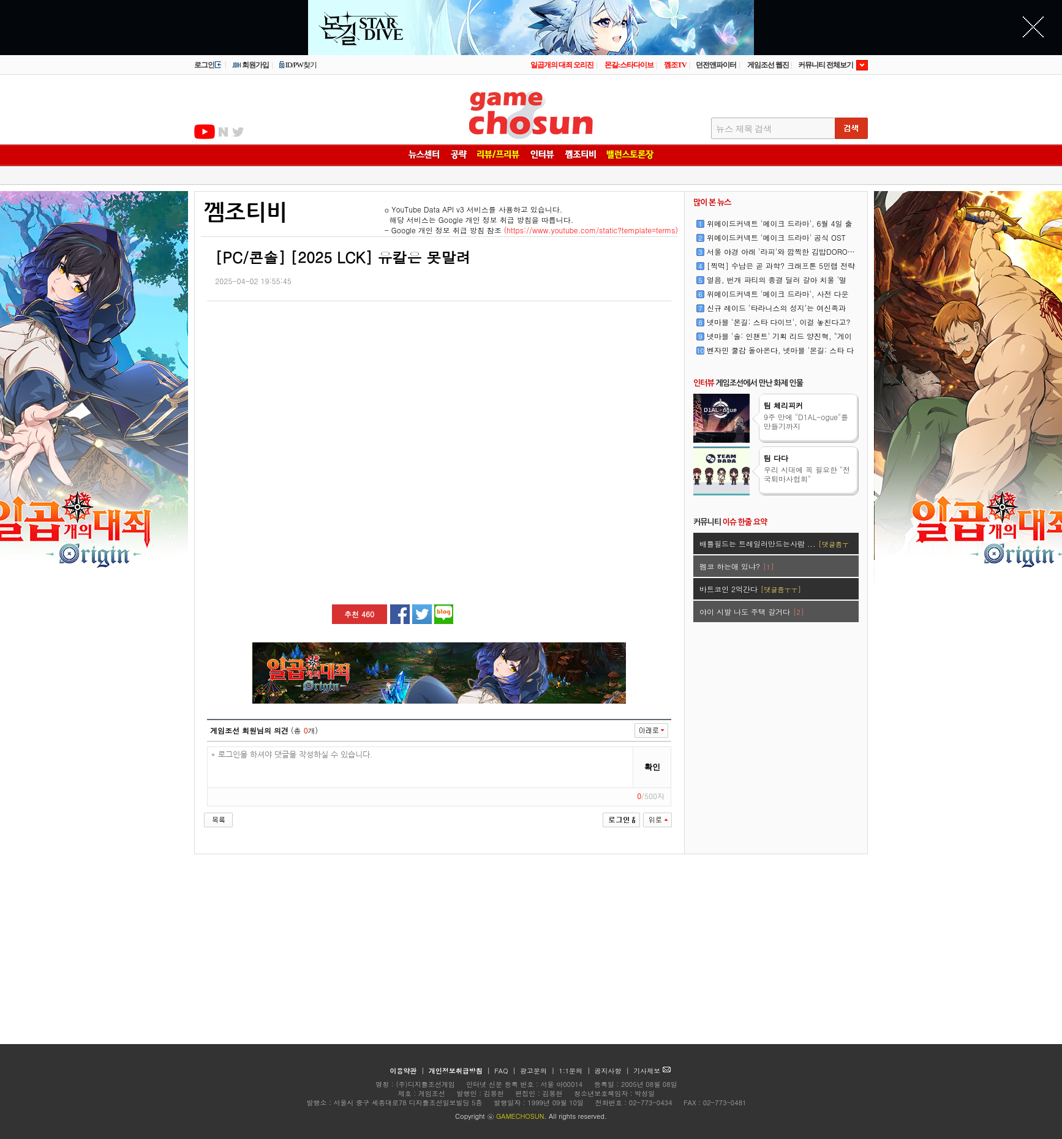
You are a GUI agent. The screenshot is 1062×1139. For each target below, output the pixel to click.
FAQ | (506, 1070)
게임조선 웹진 (768, 65)
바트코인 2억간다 (750, 589)
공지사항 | (613, 1070)
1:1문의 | (576, 1070)
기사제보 (652, 1070)
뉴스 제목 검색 (744, 128)
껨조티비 (245, 213)
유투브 (204, 131)
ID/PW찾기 (298, 65)
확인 (652, 767)
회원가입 (250, 65)
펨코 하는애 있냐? (736, 566)
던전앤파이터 (716, 65)
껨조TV (675, 65)
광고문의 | (537, 1070)
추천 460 (359, 614)
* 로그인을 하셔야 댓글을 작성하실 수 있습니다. (420, 767)
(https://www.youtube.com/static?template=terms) (591, 230)
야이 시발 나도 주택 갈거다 (751, 611)
